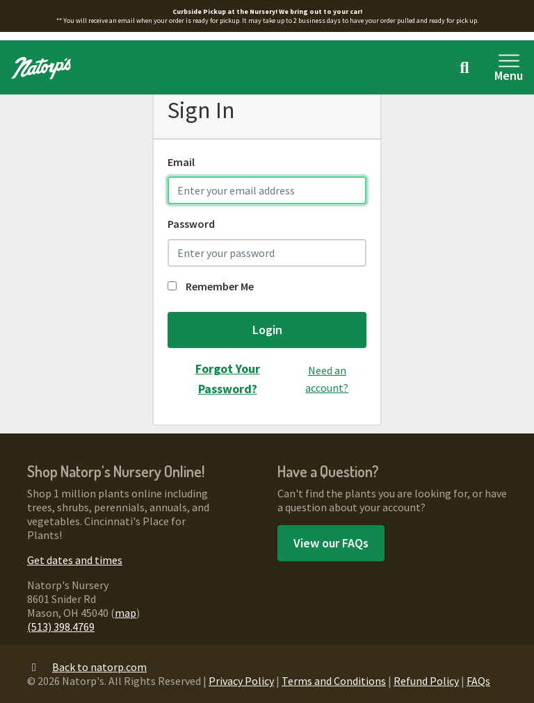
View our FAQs (331, 543)
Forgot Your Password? (227, 379)
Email (181, 162)
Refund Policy (426, 681)
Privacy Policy (241, 681)
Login (267, 330)
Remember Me (211, 286)
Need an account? (326, 379)
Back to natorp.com (87, 667)
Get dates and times (74, 560)
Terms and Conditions (334, 681)
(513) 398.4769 (61, 627)
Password (191, 224)
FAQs (478, 681)
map (125, 613)
